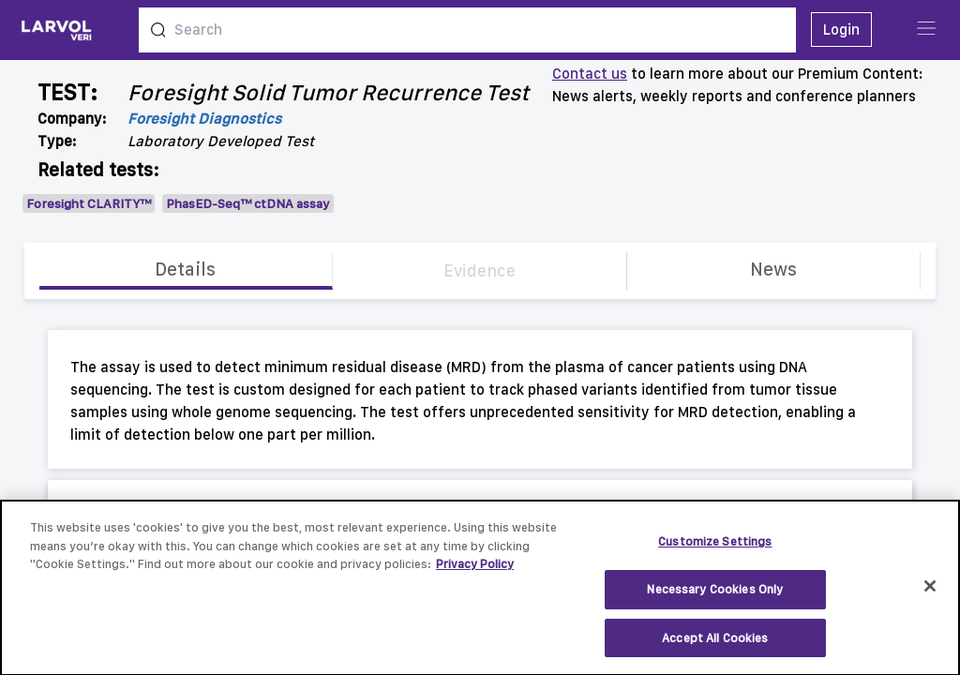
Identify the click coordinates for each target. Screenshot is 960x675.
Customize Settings (715, 552)
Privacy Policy (475, 574)
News (773, 269)
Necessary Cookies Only (715, 599)
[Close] (930, 596)
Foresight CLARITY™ (88, 203)
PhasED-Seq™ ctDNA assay (248, 203)
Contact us (589, 73)
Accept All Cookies (715, 647)
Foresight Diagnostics (204, 119)
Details (185, 269)
